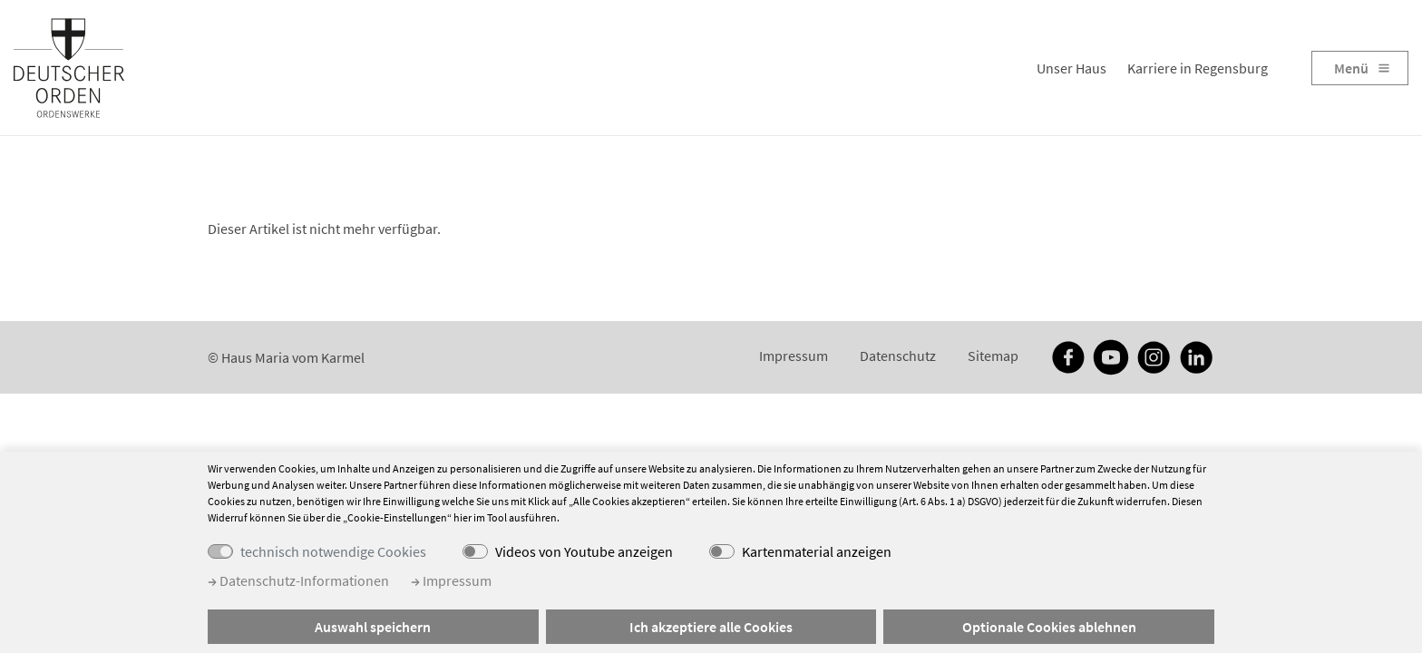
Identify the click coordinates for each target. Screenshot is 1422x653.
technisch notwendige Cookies (333, 551)
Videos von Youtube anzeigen (584, 551)
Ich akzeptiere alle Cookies (711, 627)
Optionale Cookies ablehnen (1049, 627)
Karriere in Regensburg (1197, 68)
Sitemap (993, 355)
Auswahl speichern (373, 627)
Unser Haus (1071, 68)
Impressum (793, 355)
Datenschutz (898, 355)
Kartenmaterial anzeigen (816, 551)
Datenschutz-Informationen (298, 580)
